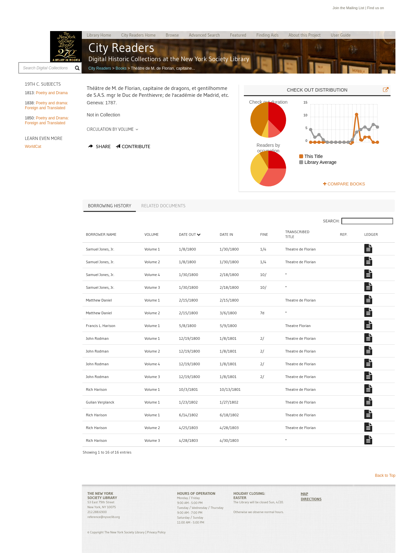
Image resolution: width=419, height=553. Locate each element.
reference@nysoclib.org (103, 517)
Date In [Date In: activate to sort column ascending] (226, 234)
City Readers (99, 68)
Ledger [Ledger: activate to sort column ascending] (371, 234)
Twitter (394, 8)
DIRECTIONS (311, 498)
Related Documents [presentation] (163, 206)
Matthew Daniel (99, 300)
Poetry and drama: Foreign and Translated (46, 105)
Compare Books (344, 183)
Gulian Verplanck (100, 402)
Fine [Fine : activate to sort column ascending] (264, 234)
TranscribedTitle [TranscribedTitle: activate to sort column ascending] (297, 234)
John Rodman (97, 338)
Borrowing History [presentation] (109, 206)
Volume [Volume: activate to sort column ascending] (151, 234)
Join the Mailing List (348, 8)
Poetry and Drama (51, 93)
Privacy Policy (156, 532)
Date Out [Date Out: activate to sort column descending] (190, 234)
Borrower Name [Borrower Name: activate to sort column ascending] (101, 234)
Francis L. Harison (100, 325)
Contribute (136, 147)
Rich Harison (96, 389)
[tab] (109, 206)
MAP (304, 493)
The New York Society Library (66, 46)
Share (99, 147)
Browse (172, 35)
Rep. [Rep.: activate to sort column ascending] (343, 234)
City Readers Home (138, 35)
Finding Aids (267, 35)
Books (121, 68)
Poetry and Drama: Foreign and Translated (47, 120)
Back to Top (385, 475)
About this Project (305, 35)
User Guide (341, 35)
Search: (358, 221)
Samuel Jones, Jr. (100, 249)
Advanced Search (204, 35)
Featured (238, 35)
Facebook (388, 8)
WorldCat (33, 146)
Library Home (99, 35)
